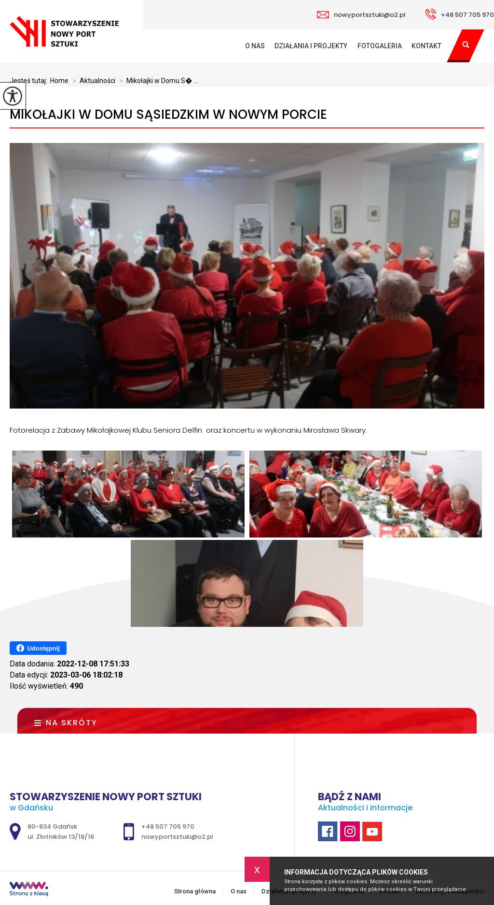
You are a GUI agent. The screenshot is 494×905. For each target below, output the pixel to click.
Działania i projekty (310, 46)
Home (59, 80)
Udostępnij (37, 648)
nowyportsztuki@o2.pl (361, 14)
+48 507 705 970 (459, 14)
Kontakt (426, 46)
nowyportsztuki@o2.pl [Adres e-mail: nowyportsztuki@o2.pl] (177, 836)
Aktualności (92, 80)
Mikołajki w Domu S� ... (156, 80)
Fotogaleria (379, 46)
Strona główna (235, 46)
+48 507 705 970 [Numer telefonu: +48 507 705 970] (167, 826)
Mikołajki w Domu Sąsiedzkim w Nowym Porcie (168, 114)
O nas (255, 46)
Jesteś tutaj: (30, 80)
